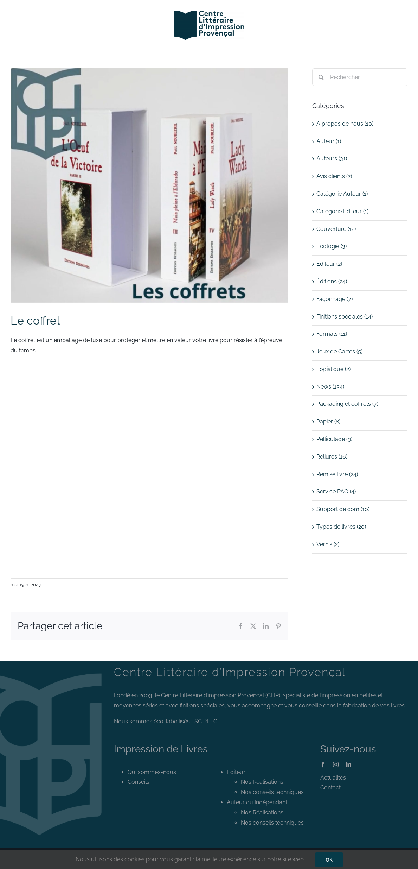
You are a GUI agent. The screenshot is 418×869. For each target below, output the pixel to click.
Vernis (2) (327, 544)
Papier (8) (328, 421)
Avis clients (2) (334, 176)
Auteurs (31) (331, 158)
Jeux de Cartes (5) (339, 351)
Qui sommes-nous (152, 772)
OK (329, 859)
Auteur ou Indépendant (257, 802)
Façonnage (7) (334, 299)
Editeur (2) (329, 263)
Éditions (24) (331, 281)
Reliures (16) (331, 456)
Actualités (333, 777)
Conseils (138, 782)
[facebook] (323, 764)
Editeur (236, 772)
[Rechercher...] (359, 77)
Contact (330, 787)
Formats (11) (331, 333)
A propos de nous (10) (344, 123)
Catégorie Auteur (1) (342, 193)
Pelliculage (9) (334, 439)
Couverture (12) (336, 229)
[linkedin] (348, 764)
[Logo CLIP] (209, 13)
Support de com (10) (342, 509)
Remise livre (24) (337, 474)
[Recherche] (321, 77)
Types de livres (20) (341, 526)
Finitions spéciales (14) (344, 316)
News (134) (330, 386)
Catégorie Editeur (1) (342, 211)
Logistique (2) (333, 369)
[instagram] (336, 764)
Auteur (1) (328, 141)
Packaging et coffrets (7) (347, 404)
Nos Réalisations (262, 782)
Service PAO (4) (336, 491)
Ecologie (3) (331, 246)
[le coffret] (149, 185)
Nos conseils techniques (272, 792)
